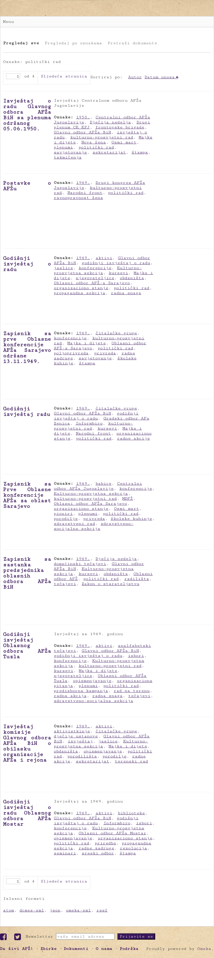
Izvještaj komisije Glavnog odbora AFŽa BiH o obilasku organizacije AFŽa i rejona (27, 743)
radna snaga (126, 293)
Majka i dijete (86, 343)
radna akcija (70, 695)
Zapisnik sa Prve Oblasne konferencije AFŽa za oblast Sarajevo (27, 495)
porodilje (66, 518)
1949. (83, 182)
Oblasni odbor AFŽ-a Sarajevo (92, 283)
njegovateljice (95, 278)
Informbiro (89, 423)
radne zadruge (96, 848)
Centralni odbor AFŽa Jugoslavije (98, 486)
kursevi (118, 272)
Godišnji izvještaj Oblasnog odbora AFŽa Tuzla (27, 645)
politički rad (96, 147)
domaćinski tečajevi (80, 563)
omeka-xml (78, 910)
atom (8, 910)
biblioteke (131, 813)
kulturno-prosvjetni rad (101, 137)
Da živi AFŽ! (16, 948)
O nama (104, 948)
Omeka (204, 948)
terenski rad (131, 761)
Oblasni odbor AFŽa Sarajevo (90, 503)
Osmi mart (124, 142)
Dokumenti (76, 948)
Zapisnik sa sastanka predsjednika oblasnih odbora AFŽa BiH (27, 573)
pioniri (63, 513)
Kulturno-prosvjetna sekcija (98, 270)
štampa (140, 152)
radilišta (136, 578)
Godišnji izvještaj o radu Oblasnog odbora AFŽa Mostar (27, 813)
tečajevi (65, 583)
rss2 (102, 910)
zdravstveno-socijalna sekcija (93, 526)
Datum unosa (160, 77)
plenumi (63, 147)
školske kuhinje (131, 518)
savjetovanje (70, 152)
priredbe (105, 843)
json (55, 910)
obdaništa (132, 278)
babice (103, 483)
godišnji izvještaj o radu (116, 262)
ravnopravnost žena (78, 197)
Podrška (129, 948)
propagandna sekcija (79, 293)
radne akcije (133, 438)
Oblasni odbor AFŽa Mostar (112, 833)
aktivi (104, 257)
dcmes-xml (32, 910)
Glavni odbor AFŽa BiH (82, 132)
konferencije (95, 267)
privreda (105, 353)
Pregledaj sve (21, 43)
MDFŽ (127, 498)
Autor (135, 77)
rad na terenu (132, 690)
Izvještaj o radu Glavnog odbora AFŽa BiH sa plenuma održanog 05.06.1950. (27, 115)
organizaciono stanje (81, 288)
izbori (136, 655)
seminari (65, 853)
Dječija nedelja (110, 122)
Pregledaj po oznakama (73, 43)
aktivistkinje (72, 731)
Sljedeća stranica (64, 76)
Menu (8, 21)
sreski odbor (98, 853)
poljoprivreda (71, 353)
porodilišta (82, 756)
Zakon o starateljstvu (110, 583)
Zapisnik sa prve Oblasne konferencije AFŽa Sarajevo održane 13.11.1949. (27, 347)
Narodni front (85, 192)
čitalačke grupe (116, 333)
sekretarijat (109, 152)
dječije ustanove (76, 736)
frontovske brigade (119, 127)
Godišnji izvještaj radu (26, 411)
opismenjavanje (92, 680)
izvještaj (80, 741)
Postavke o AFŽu (27, 186)
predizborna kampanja (81, 690)
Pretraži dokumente (132, 43)
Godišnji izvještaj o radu (27, 263)
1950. (83, 117)
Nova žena (93, 142)
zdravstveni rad (74, 523)
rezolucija (133, 848)
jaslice (63, 267)
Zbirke (48, 948)
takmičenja (68, 157)
